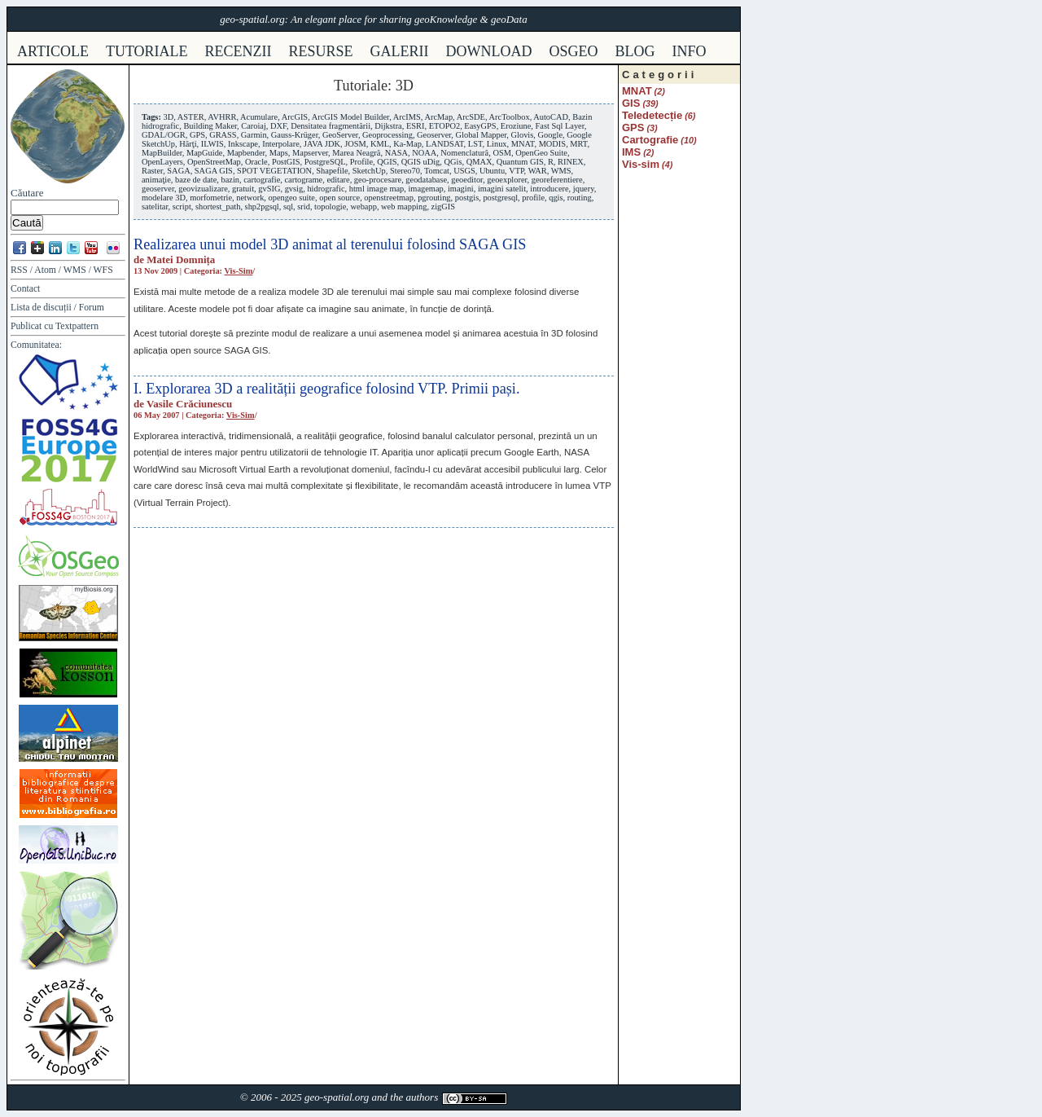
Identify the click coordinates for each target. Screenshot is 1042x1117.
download (489, 51)
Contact (25, 289)
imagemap (425, 188)
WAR (537, 170)
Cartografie (650, 140)
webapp (364, 206)
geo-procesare (377, 179)
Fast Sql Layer (560, 125)
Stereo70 (405, 170)
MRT (578, 143)
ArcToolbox (509, 116)
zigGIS (443, 206)
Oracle (256, 161)
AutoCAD (550, 116)
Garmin (254, 134)
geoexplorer (507, 179)
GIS (631, 103)
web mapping (404, 206)
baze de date (196, 179)
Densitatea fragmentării (330, 125)
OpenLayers (162, 161)
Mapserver (310, 152)
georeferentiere (557, 179)
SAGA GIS (214, 170)
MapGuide (204, 152)
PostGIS (286, 161)
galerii (399, 51)
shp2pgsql (262, 206)
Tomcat (436, 170)
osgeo (573, 51)
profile (533, 197)
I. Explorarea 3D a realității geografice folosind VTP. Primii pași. (326, 388)
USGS (464, 170)
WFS (103, 270)
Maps (278, 152)
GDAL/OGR (164, 134)
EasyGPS (480, 125)
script (182, 206)
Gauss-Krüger (294, 134)
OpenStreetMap (214, 161)
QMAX (479, 161)
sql (288, 206)
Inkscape (243, 143)
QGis (453, 161)
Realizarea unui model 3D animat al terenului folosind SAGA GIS (330, 244)
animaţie (156, 179)
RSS (19, 270)
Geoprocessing (387, 134)
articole (53, 51)
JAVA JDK (322, 143)
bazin (230, 179)
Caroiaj (253, 125)
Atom (45, 270)
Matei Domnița (181, 259)
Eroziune (516, 125)
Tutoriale (360, 85)
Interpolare (281, 143)
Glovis (522, 134)
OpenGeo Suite (541, 152)
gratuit (243, 188)
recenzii (238, 51)
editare (337, 179)
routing (579, 197)
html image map (377, 188)
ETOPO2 (445, 125)
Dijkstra (387, 125)
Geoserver (434, 134)
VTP (516, 170)
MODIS (553, 143)
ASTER (190, 116)
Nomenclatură (464, 152)
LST (475, 143)
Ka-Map (407, 143)
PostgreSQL (325, 161)
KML (379, 143)
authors (421, 1097)
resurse (321, 51)
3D (168, 116)
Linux (497, 143)
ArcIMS (407, 116)
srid (303, 206)
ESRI (415, 125)
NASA (396, 152)
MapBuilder (162, 152)
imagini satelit (502, 188)
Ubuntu (492, 170)
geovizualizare (203, 188)
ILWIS (212, 143)
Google (550, 134)
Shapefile (332, 170)
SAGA (178, 170)
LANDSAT (445, 143)
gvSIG (269, 188)
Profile (361, 161)
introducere (549, 188)
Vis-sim (238, 270)
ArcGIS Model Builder (350, 116)
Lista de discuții (41, 307)
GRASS (223, 134)
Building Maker (210, 125)
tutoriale (147, 51)
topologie (330, 206)
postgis (467, 197)
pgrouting (434, 197)
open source (339, 197)
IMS (631, 152)
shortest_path (217, 206)
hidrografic (325, 188)
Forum (91, 307)
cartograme (303, 179)
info (689, 51)
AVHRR (222, 116)
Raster (152, 170)
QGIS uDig (420, 161)
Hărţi (187, 143)
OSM (502, 152)
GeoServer (340, 134)
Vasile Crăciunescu (189, 404)
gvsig (294, 188)
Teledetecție (652, 115)
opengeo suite (292, 197)
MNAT (523, 143)
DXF (278, 125)
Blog (635, 51)
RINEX (571, 161)
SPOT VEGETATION (274, 170)
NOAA (424, 152)
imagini (461, 188)
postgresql (500, 197)
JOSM (355, 143)
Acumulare (259, 116)
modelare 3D (164, 197)
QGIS (386, 161)
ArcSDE (471, 116)
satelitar (155, 206)
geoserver (158, 188)
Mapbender (246, 152)
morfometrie (211, 197)
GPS (197, 134)
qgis (556, 197)
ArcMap (438, 116)
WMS (74, 270)
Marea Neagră (356, 152)
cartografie (261, 179)
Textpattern (77, 326)
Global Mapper (481, 134)
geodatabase (426, 179)
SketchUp (369, 170)
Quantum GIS (520, 161)
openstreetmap (389, 197)
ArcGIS (295, 116)
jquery (583, 188)
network (250, 197)
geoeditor (467, 179)
